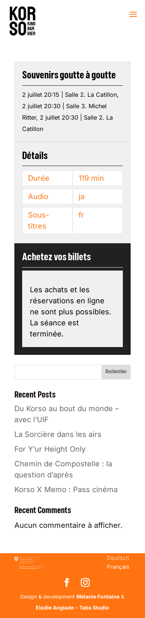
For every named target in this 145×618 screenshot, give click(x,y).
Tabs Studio (94, 607)
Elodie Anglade (55, 607)
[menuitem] (118, 558)
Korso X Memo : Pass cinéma (66, 489)
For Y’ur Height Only (50, 449)
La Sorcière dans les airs (57, 434)
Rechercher (116, 371)
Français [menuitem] (118, 566)
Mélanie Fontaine (98, 596)
